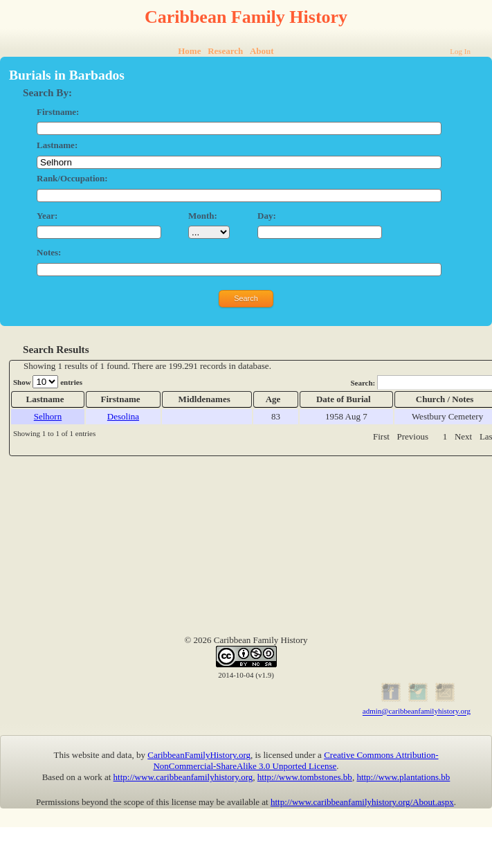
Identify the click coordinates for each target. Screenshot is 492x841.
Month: (202, 215)
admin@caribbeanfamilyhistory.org (417, 711)
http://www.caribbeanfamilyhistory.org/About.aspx (362, 802)
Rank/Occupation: (72, 178)
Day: (266, 215)
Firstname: (58, 112)
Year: (47, 215)
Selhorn (48, 416)
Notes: (49, 252)
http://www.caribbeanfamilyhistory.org (183, 777)
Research (225, 51)
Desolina (123, 416)
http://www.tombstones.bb (304, 777)
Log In (460, 51)
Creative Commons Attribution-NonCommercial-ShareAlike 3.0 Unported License (295, 760)
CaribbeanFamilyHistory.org (198, 755)
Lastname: (57, 145)
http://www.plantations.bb (403, 777)
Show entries (47, 381)
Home (189, 51)
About (262, 51)
